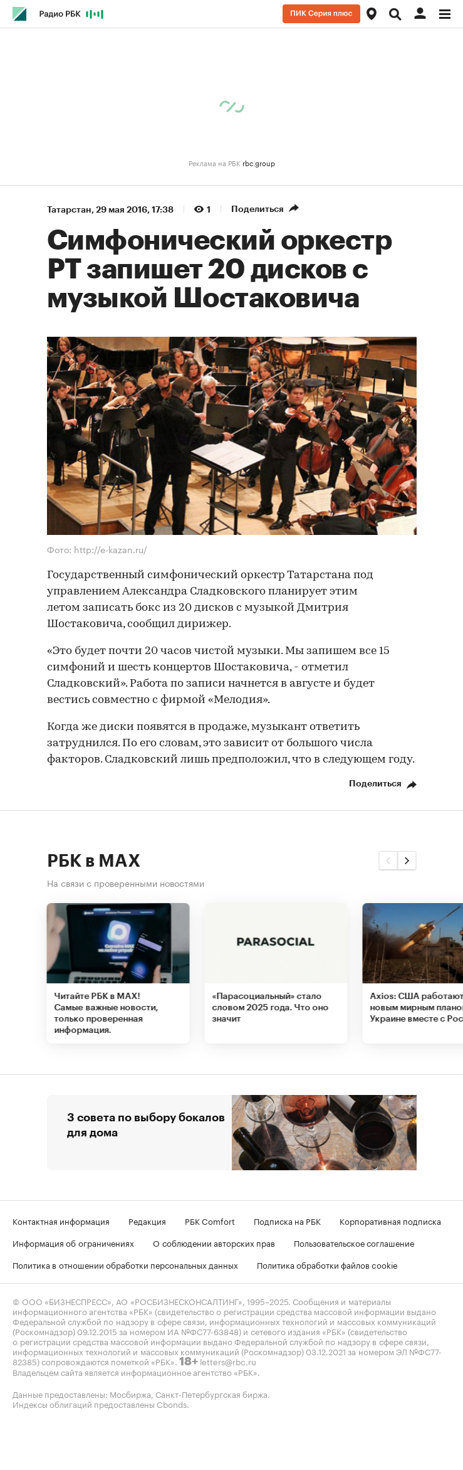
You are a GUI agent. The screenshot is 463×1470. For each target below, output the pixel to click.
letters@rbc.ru (228, 1361)
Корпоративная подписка (390, 1220)
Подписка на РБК (287, 1220)
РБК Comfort (210, 1220)
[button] (388, 860)
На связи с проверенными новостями (125, 882)
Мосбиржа (130, 1393)
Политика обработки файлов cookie (327, 1264)
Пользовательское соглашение (354, 1242)
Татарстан (69, 209)
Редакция (147, 1220)
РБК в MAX (93, 861)
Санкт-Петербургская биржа (211, 1393)
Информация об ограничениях (73, 1242)
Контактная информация (61, 1220)
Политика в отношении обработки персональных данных (125, 1264)
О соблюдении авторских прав (214, 1242)
